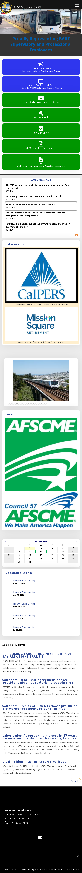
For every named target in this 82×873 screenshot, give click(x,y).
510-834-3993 (19, 823)
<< (5, 541)
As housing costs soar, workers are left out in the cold (34, 196)
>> (77, 541)
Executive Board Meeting (24, 580)
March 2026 (41, 541)
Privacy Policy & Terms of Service (42, 869)
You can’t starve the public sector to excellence (30, 204)
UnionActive (74, 869)
